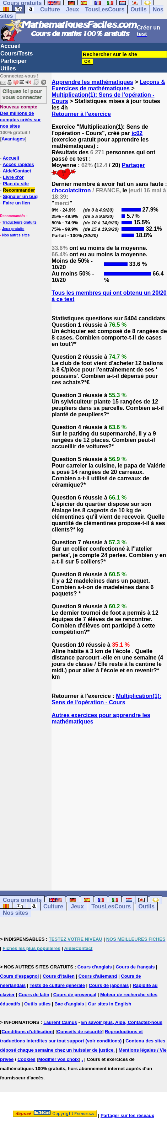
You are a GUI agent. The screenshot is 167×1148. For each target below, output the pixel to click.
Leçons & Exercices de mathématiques (108, 85)
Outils (138, 9)
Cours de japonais (109, 985)
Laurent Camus (60, 1022)
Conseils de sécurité (79, 1031)
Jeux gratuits (13, 229)
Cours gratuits (22, 900)
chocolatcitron (71, 190)
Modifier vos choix (58, 1059)
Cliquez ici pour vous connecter (22, 94)
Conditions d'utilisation (27, 1031)
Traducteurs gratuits (19, 222)
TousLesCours (104, 9)
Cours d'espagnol (19, 976)
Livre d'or (13, 177)
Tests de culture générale (57, 985)
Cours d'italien (59, 976)
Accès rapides (18, 164)
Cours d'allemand (98, 976)
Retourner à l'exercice (81, 114)
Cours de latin (33, 994)
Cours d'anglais (94, 967)
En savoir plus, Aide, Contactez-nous (121, 1022)
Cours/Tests (16, 53)
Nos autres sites (15, 235)
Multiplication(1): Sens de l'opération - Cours (106, 699)
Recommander (19, 190)
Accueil (10, 46)
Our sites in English (109, 1003)
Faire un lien (16, 202)
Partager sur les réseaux (127, 1115)
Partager (133, 165)
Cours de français (135, 967)
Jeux (72, 9)
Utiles (8, 68)
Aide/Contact (16, 170)
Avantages (13, 139)
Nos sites (15, 913)
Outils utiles (37, 1003)
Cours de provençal (74, 994)
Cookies (26, 1059)
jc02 (136, 133)
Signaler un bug (20, 196)
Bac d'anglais (69, 1003)
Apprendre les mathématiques (92, 82)
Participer (13, 61)
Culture (50, 9)
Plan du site (16, 183)
